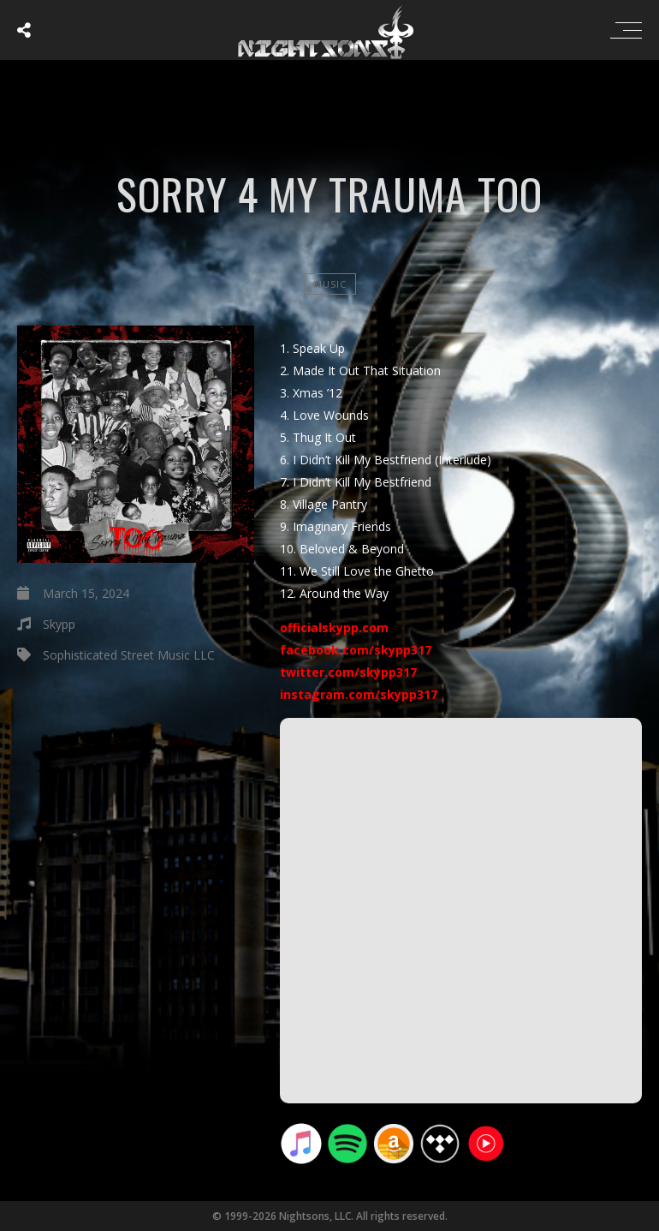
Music (330, 284)
